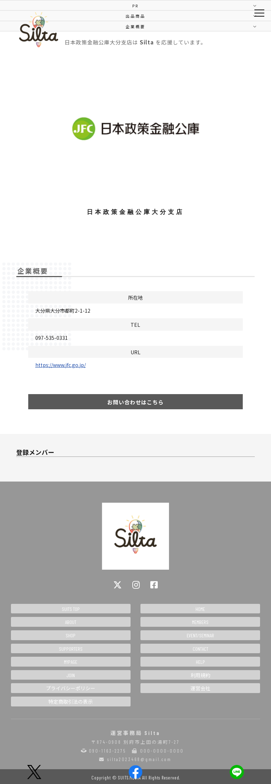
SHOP (71, 635)
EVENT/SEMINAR (200, 635)
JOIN (70, 675)
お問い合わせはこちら (135, 402)
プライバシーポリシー (70, 688)
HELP (200, 662)
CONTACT (200, 649)
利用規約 (200, 675)
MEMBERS (200, 622)
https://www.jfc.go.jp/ (60, 364)
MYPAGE (70, 662)
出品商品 (135, 16)
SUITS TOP (71, 609)
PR (135, 5)
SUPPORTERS (71, 649)
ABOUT (70, 622)
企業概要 (135, 26)
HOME (200, 609)
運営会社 (200, 688)
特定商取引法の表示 (70, 702)
